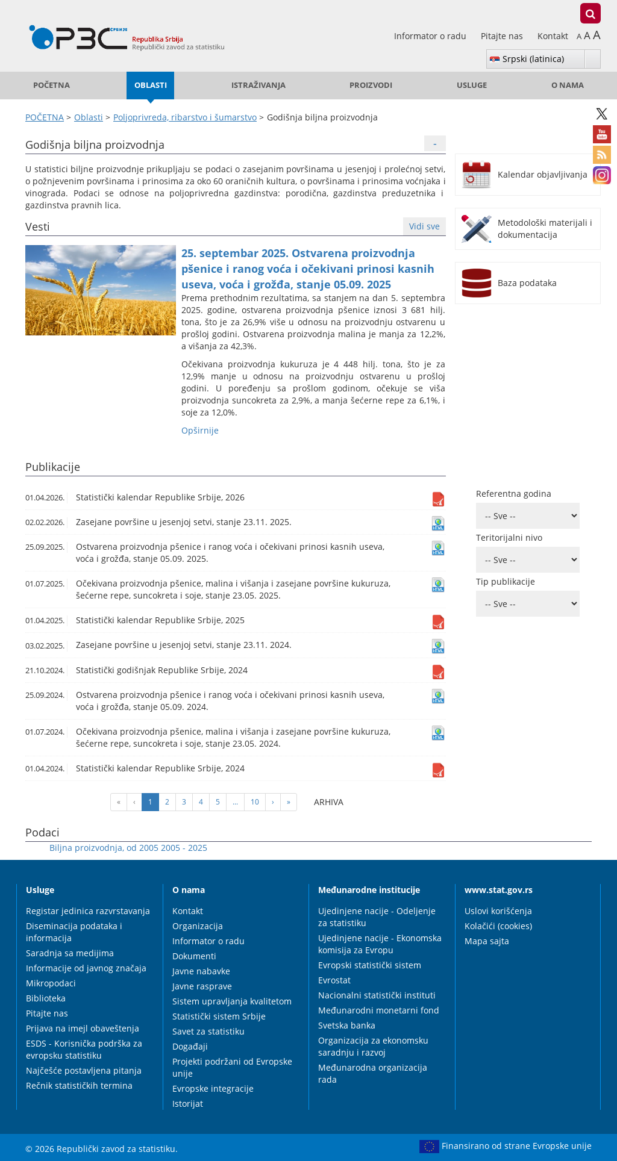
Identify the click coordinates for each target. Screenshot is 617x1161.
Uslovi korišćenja (498, 911)
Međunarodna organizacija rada (372, 1073)
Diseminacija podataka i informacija (74, 932)
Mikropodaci (51, 983)
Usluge (472, 85)
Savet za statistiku (208, 1031)
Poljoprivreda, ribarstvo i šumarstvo (185, 117)
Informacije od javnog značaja (86, 968)
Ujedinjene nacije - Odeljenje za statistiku (377, 917)
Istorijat (187, 1103)
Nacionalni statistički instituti (377, 995)
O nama (567, 85)
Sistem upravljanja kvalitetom (232, 1001)
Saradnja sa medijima (70, 953)
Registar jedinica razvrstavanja (88, 911)
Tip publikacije (505, 581)
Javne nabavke (201, 971)
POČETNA (51, 85)
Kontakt (552, 36)
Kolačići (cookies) (498, 926)
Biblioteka (46, 998)
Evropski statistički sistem (369, 965)
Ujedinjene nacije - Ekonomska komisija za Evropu (380, 944)
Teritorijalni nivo (509, 537)
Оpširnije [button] (200, 430)
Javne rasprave (202, 986)
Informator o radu (431, 36)
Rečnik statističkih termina (79, 1085)
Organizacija (197, 926)
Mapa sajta (487, 941)
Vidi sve (424, 226)
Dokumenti (194, 956)
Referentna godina (513, 493)
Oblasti (150, 85)
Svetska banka (346, 1025)
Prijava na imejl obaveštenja (82, 1028)
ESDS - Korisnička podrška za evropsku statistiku (84, 1049)
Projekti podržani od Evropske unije (232, 1067)
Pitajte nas (503, 36)
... (235, 802)
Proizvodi (370, 85)
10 (255, 802)
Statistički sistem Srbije (219, 1016)
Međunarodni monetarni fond (378, 1010)
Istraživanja (258, 85)
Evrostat (334, 980)
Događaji (190, 1046)
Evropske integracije (213, 1088)
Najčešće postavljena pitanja (84, 1070)
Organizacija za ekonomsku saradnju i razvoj (373, 1046)
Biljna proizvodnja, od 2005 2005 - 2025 (128, 847)
